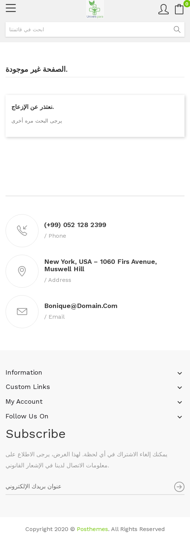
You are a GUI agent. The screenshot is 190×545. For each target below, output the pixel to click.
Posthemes (92, 528)
